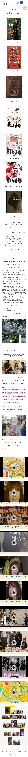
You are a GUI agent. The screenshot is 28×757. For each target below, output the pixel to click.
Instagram (12, 749)
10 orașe (14, 377)
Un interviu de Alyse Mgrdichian (11, 313)
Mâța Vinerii (10, 264)
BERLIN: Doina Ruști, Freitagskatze (12, 439)
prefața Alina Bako (20, 253)
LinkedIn (18, 749)
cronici (5, 253)
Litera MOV (14, 9)
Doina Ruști (14, 755)
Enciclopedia (6, 7)
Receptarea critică (7, 442)
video (23, 249)
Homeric (19, 264)
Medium (12, 751)
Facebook (5, 749)
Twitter (24, 749)
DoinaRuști (4, 2)
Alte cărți (4, 448)
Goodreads (5, 751)
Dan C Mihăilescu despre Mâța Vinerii (13, 380)
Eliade (13, 7)
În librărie (4, 316)
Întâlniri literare (21, 7)
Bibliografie (18, 442)
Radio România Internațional (10, 445)
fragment (10, 253)
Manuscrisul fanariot (18, 263)
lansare (20, 377)
